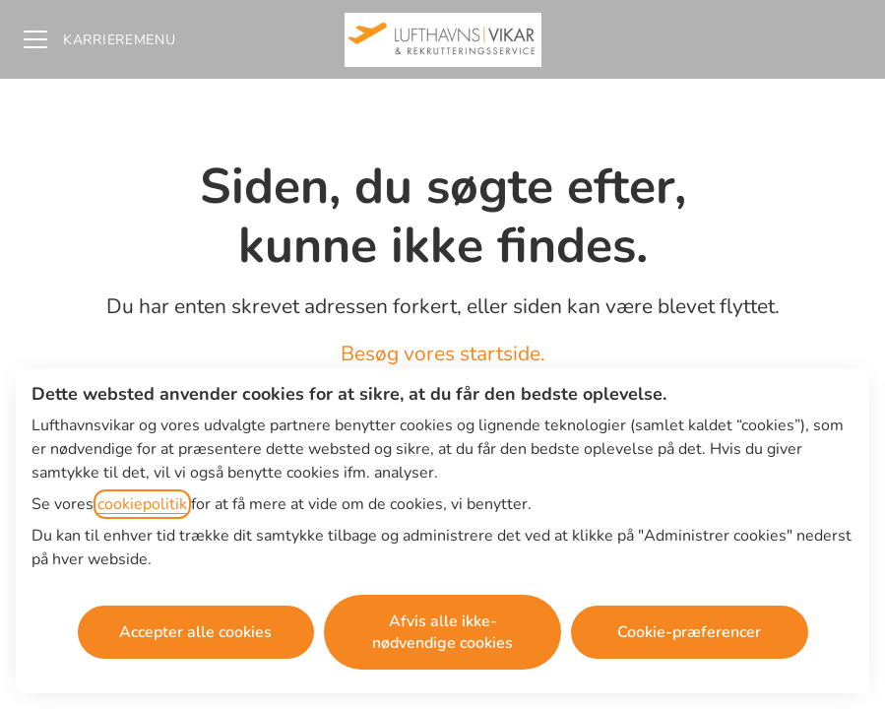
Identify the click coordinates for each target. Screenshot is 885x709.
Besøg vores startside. (443, 353)
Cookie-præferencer (689, 632)
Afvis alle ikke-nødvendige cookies (442, 632)
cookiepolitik (142, 504)
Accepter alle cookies (195, 632)
